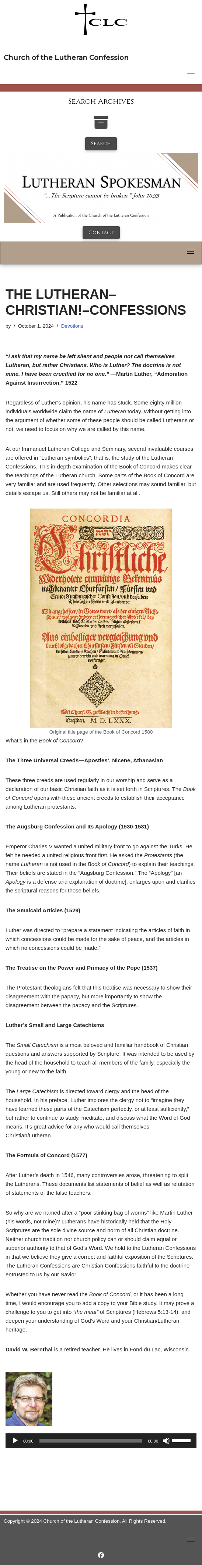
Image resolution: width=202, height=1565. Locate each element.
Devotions (72, 326)
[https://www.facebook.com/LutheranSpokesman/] (101, 1555)
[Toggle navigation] (191, 75)
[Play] (15, 1440)
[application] (101, 1440)
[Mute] (166, 1440)
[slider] (90, 1441)
